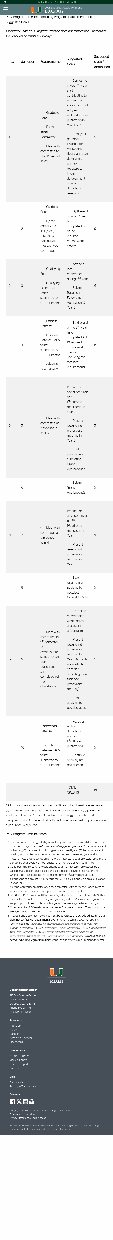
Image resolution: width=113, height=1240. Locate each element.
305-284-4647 (26, 1008)
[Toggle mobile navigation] (6, 9)
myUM (13, 1030)
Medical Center (18, 1060)
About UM (15, 1026)
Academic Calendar (21, 1038)
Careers (14, 1068)
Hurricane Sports (19, 1064)
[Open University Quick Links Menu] (108, 2)
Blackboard (16, 1042)
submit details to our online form (52, 1129)
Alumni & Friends (19, 1056)
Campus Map (17, 1082)
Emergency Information (22, 1114)
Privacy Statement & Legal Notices (28, 1118)
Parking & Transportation (24, 1086)
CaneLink (15, 1034)
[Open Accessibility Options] (5, 2)
